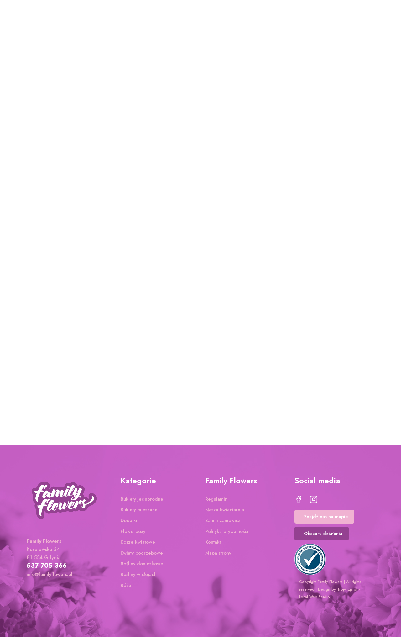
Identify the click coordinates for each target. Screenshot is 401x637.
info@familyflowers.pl (49, 574)
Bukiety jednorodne (142, 499)
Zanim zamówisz (222, 520)
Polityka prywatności (226, 531)
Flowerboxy (133, 531)
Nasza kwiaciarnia (224, 509)
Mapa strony (218, 553)
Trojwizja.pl (347, 589)
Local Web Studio (314, 597)
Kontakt (213, 542)
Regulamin (216, 499)
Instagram (314, 499)
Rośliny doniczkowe (142, 563)
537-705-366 (47, 565)
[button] (324, 517)
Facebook (298, 499)
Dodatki (129, 520)
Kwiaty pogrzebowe (142, 553)
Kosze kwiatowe (138, 542)
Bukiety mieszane (139, 509)
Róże (126, 585)
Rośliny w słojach (139, 574)
